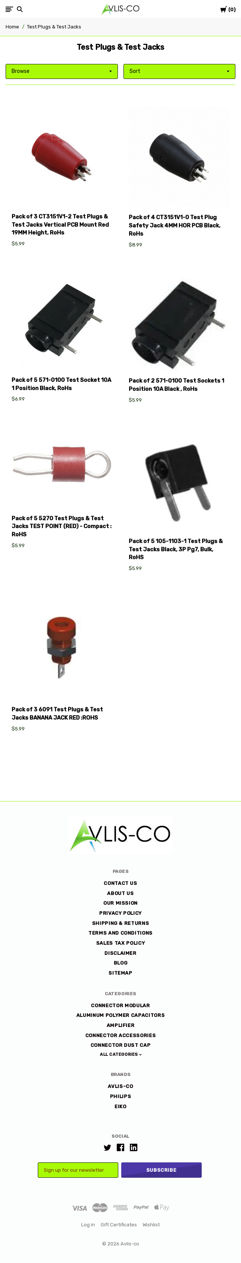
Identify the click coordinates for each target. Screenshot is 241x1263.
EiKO (120, 1106)
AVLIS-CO (120, 1086)
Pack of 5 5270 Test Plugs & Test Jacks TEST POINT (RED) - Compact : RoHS (62, 526)
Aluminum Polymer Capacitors (120, 1015)
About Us (120, 893)
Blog (121, 963)
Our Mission (120, 903)
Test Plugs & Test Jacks (54, 27)
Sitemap (120, 973)
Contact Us (120, 883)
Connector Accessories (120, 1035)
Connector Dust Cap (121, 1045)
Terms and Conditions (120, 933)
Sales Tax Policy (120, 943)
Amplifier (121, 1025)
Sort (134, 71)
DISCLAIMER (120, 953)
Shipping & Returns (120, 923)
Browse (21, 71)
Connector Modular (120, 1005)
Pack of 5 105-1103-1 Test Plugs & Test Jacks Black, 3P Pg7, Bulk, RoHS (176, 549)
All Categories (119, 1054)
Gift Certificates (119, 1224)
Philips (120, 1096)
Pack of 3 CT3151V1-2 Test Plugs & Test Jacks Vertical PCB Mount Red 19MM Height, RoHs (60, 224)
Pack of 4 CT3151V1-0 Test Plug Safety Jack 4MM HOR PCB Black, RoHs (174, 225)
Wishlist (151, 1224)
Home (12, 27)
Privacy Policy (120, 913)
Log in (88, 1224)
